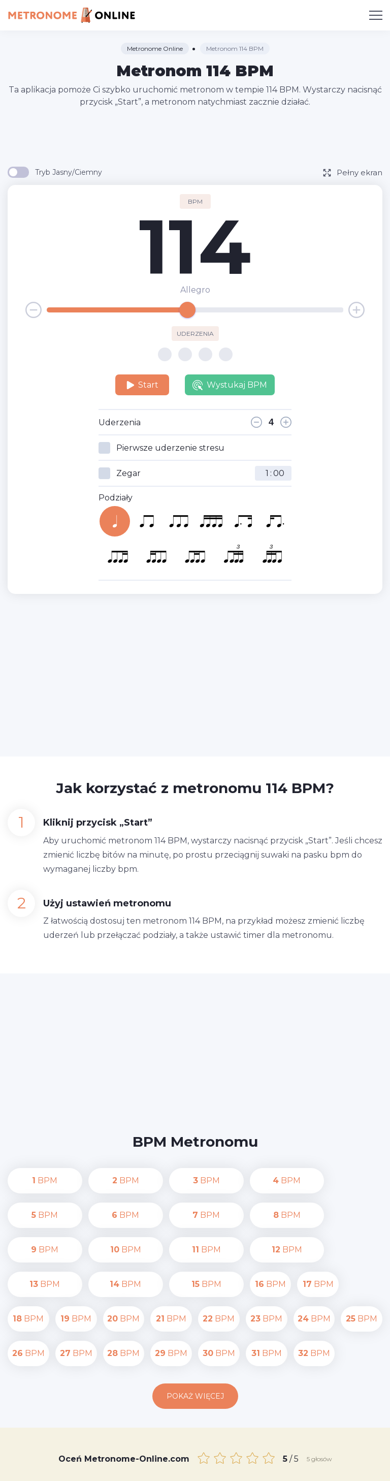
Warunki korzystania (195, 1466)
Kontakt (259, 1455)
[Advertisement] (195, 136)
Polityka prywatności (320, 1455)
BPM (28, 1180)
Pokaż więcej (195, 1327)
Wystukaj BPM (229, 385)
